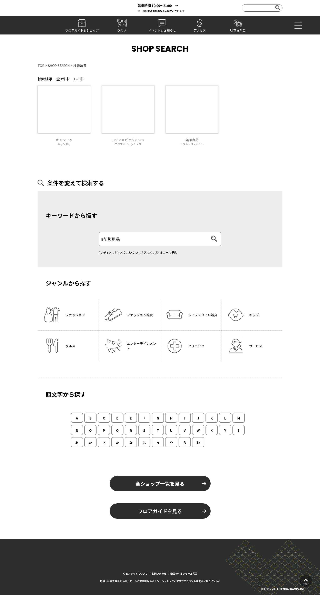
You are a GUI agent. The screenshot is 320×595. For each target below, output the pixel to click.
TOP (41, 65)
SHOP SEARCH (59, 65)
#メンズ (133, 252)
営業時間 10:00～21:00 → (158, 5)
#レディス (105, 252)
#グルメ (147, 252)
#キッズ (120, 252)
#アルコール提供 (166, 252)
